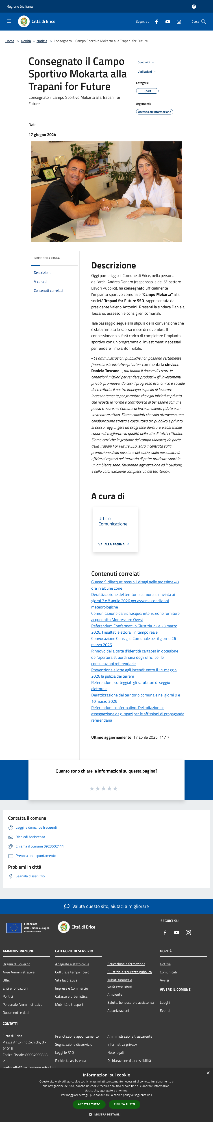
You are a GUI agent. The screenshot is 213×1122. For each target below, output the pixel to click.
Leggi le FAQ (64, 1052)
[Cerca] (203, 21)
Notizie (42, 41)
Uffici (7, 980)
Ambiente (114, 994)
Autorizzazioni (118, 1010)
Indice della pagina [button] (47, 258)
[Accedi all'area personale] (194, 6)
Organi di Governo (16, 964)
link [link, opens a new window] (149, 1095)
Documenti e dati (16, 1012)
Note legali (115, 1052)
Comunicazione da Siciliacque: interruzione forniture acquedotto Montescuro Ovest (135, 616)
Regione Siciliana (20, 6)
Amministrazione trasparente (129, 1036)
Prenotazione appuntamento (77, 1036)
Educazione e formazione (126, 963)
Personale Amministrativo (22, 1004)
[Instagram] (177, 21)
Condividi (147, 62)
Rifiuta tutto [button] (124, 1104)
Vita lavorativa (66, 980)
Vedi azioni (148, 72)
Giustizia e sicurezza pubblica (129, 972)
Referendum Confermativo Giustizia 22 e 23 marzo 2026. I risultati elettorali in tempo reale (134, 629)
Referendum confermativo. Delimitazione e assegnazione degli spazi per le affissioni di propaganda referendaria (137, 714)
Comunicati (168, 972)
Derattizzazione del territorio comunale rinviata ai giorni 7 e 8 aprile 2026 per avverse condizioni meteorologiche (133, 600)
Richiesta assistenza (70, 1060)
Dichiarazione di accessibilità (129, 1060)
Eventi (165, 1010)
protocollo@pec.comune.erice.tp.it (30, 1067)
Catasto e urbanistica (71, 996)
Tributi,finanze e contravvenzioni (119, 983)
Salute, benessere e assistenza (130, 1002)
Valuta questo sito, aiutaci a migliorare (106, 906)
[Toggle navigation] (9, 21)
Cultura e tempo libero (72, 972)
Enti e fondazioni (15, 988)
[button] (106, 1114)
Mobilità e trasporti (69, 1004)
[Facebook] (154, 21)
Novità (26, 41)
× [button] (208, 1073)
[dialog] (106, 1095)
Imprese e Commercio (71, 988)
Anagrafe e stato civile (72, 964)
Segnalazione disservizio (73, 1044)
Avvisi (164, 980)
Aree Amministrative (19, 972)
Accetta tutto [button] (89, 1104)
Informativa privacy (122, 1044)
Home (9, 41)
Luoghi (165, 1002)
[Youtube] (165, 21)
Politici (8, 996)
